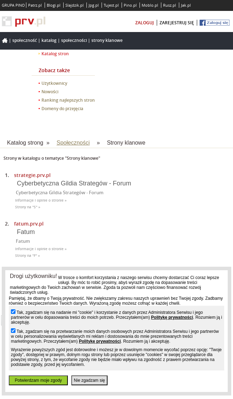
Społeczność (24, 40)
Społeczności (74, 40)
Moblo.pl (150, 5)
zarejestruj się (177, 23)
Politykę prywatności (172, 317)
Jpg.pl (94, 5)
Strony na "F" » (27, 255)
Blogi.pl (53, 5)
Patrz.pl (35, 5)
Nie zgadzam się (89, 380)
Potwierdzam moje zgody (38, 380)
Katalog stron (55, 54)
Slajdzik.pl (74, 5)
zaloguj (144, 23)
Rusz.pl (169, 5)
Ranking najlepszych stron (68, 100)
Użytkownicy (54, 83)
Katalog (49, 40)
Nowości (49, 92)
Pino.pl (130, 5)
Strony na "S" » (27, 207)
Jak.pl (186, 5)
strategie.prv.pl (32, 175)
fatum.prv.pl (29, 223)
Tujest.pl (111, 5)
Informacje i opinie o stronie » (41, 200)
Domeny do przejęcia (62, 109)
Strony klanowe (107, 40)
